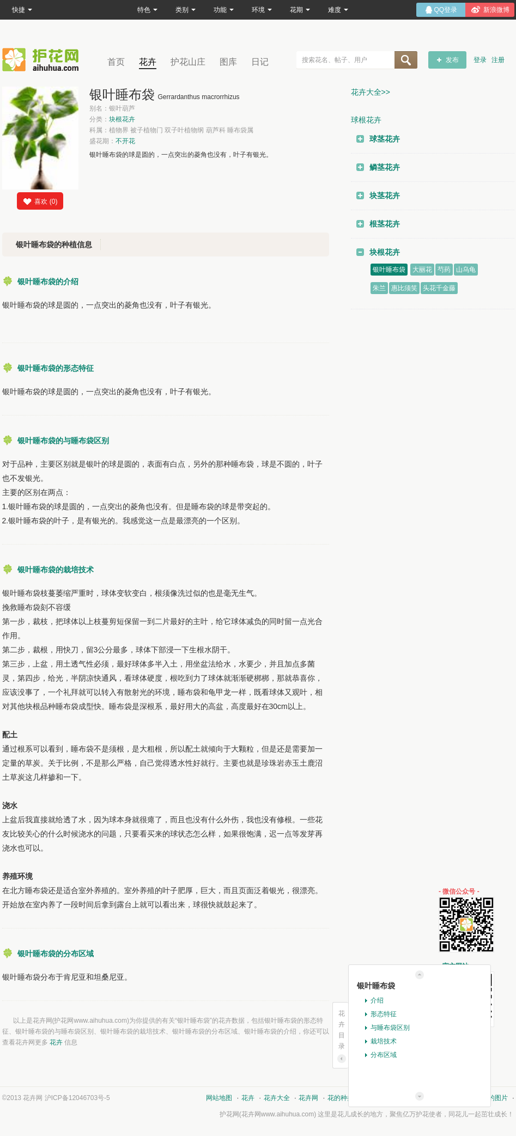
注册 (498, 60)
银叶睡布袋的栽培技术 (55, 569)
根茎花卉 (384, 223)
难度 (338, 10)
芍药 (444, 269)
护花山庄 (188, 61)
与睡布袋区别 (390, 1027)
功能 (224, 10)
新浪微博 (496, 10)
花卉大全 (277, 1098)
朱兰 (379, 288)
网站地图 (219, 1098)
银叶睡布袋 (389, 269)
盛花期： (112, 141)
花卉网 (43, 59)
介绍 (377, 1000)
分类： (112, 119)
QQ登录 (446, 10)
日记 (260, 61)
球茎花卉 (384, 139)
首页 (116, 61)
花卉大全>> (370, 92)
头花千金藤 (439, 288)
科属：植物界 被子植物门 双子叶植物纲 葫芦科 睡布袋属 (171, 130)
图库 (228, 61)
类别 (185, 10)
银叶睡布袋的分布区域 (55, 953)
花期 (300, 10)
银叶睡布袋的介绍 (47, 281)
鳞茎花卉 (384, 167)
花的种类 (340, 1098)
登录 (480, 60)
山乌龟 (466, 269)
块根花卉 (122, 119)
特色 (147, 10)
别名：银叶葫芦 (112, 108)
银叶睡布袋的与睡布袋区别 (63, 440)
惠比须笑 (404, 288)
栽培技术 (384, 1041)
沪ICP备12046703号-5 (77, 1098)
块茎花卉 (384, 195)
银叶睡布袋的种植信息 (54, 244)
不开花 (125, 141)
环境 (262, 10)
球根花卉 (366, 119)
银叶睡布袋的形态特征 (55, 368)
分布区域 (384, 1055)
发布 (452, 60)
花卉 (147, 61)
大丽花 (422, 269)
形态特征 (384, 1014)
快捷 (22, 10)
